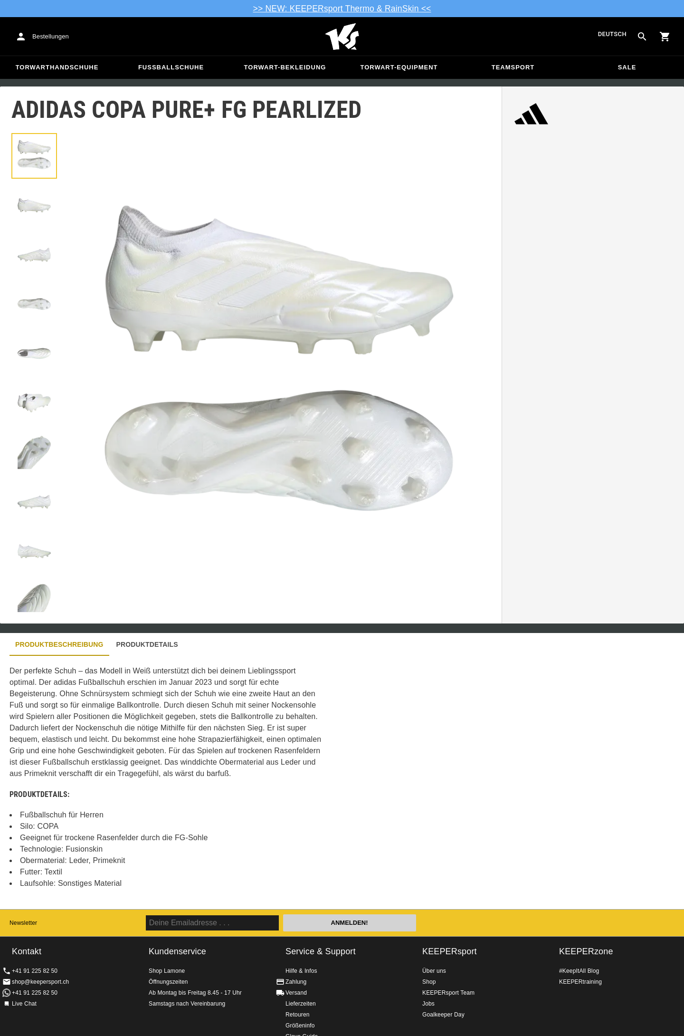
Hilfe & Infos (301, 971)
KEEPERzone (586, 951)
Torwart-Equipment (398, 67)
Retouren (297, 1014)
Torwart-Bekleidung (285, 67)
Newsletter (23, 923)
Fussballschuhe (171, 67)
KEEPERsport (449, 951)
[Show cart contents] (665, 36)
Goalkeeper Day (443, 1014)
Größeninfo (300, 1025)
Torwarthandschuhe (57, 67)
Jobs (428, 1003)
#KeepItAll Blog (579, 971)
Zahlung (295, 981)
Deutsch (612, 34)
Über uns (434, 971)
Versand (296, 992)
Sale (627, 67)
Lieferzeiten (300, 1003)
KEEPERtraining (580, 981)
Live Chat (24, 1003)
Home (342, 36)
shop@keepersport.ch (40, 981)
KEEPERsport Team (448, 992)
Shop (429, 981)
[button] (34, 156)
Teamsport (513, 67)
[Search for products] (642, 36)
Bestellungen (50, 36)
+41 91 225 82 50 (34, 971)
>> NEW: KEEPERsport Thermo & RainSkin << (342, 8)
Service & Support (320, 951)
